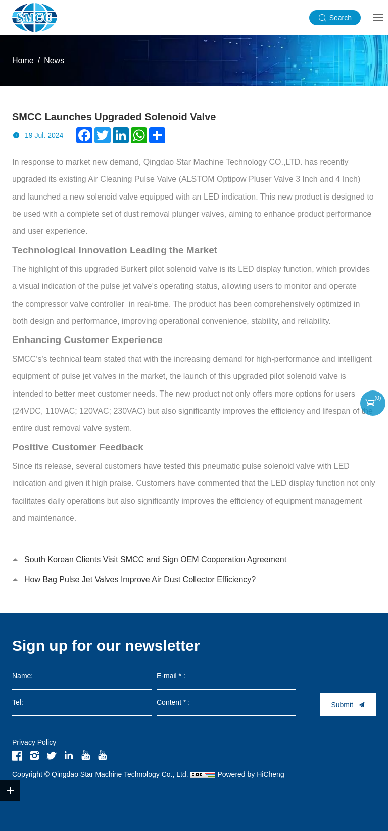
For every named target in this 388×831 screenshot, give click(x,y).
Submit (342, 705)
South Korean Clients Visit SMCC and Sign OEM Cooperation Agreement (155, 559)
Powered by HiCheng (250, 774)
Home (23, 60)
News (54, 60)
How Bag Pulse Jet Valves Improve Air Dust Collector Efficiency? (140, 579)
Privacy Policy (34, 742)
